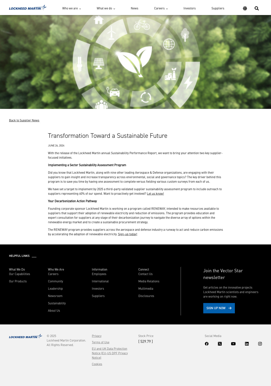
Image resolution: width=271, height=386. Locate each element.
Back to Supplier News (24, 120)
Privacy (96, 336)
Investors (189, 8)
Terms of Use (100, 342)
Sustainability (57, 303)
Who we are (70, 8)
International (100, 281)
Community (55, 281)
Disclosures (146, 296)
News (134, 8)
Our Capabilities (19, 274)
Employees (99, 274)
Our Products (18, 281)
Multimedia (145, 288)
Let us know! (155, 193)
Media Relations (148, 281)
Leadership (55, 288)
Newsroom (55, 296)
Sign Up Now (215, 308)
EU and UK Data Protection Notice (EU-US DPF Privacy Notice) (110, 353)
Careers (159, 8)
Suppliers (218, 8)
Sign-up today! (127, 234)
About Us (54, 310)
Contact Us (145, 274)
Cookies (97, 364)
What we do (104, 8)
